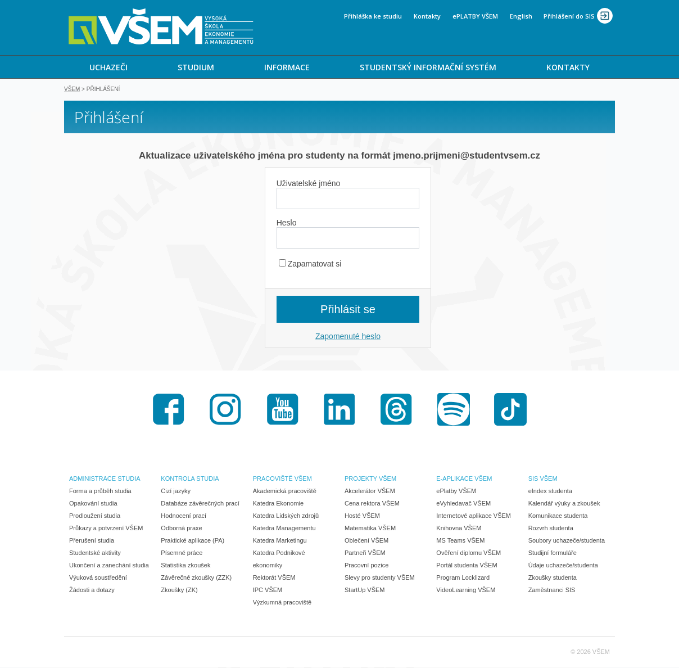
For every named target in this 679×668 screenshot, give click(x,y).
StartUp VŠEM (365, 591)
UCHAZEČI (108, 67)
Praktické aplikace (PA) (192, 541)
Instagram (225, 410)
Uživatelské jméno (309, 184)
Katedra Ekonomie (278, 504)
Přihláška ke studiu (373, 16)
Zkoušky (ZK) (179, 591)
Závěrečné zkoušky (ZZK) (196, 578)
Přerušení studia (91, 541)
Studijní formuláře (552, 553)
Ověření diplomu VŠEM (468, 553)
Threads (396, 410)
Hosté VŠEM (362, 516)
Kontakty (427, 16)
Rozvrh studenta (550, 529)
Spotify (453, 410)
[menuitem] (108, 67)
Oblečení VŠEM (366, 541)
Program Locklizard (463, 578)
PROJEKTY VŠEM (370, 479)
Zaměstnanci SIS (552, 591)
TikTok (510, 410)
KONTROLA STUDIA (190, 479)
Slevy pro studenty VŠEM (380, 578)
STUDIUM (196, 67)
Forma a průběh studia (100, 492)
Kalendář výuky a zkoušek (564, 504)
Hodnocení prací (183, 516)
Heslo (287, 223)
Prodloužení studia (94, 516)
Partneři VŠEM (365, 553)
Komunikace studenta (558, 516)
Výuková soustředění (98, 578)
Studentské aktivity (95, 553)
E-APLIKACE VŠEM (464, 479)
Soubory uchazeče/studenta (566, 541)
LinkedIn (339, 410)
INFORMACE (287, 67)
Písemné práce (181, 553)
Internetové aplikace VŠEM (473, 516)
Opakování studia (93, 504)
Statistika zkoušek (185, 566)
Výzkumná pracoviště (282, 603)
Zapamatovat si (310, 264)
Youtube (282, 410)
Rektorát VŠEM (274, 578)
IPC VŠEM (268, 591)
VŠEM (72, 90)
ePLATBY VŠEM (475, 16)
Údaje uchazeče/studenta (563, 566)
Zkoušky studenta (552, 578)
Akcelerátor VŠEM (370, 492)
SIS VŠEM (543, 479)
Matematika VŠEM (370, 529)
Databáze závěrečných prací (200, 504)
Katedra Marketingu (280, 541)
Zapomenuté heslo (348, 337)
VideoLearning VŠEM (465, 591)
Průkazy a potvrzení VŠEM (106, 529)
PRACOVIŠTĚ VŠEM (282, 479)
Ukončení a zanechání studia (109, 566)
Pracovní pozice (366, 566)
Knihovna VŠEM (458, 529)
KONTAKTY (568, 67)
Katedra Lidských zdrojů (286, 516)
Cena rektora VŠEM (372, 504)
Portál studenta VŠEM (466, 566)
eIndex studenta (550, 492)
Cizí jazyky (176, 492)
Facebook (168, 410)
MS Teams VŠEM (460, 541)
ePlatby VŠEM (456, 492)
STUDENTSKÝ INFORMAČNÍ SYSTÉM (428, 67)
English (521, 16)
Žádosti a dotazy (92, 591)
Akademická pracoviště (284, 492)
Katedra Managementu (284, 529)
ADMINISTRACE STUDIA (105, 479)
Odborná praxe (181, 529)
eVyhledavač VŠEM (463, 504)
